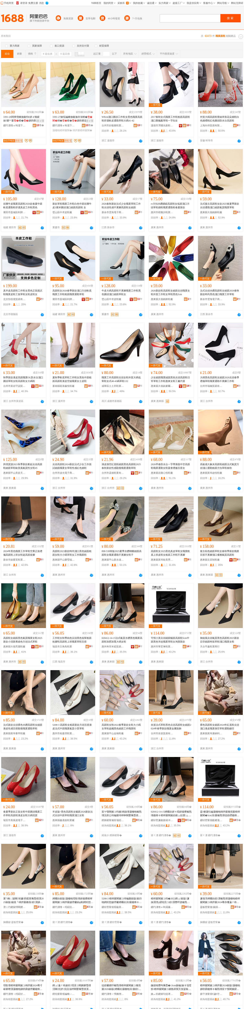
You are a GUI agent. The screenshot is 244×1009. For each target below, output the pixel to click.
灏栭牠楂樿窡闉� (62, 130)
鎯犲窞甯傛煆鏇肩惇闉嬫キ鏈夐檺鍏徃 (113, 907)
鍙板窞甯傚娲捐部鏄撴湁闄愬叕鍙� (211, 907)
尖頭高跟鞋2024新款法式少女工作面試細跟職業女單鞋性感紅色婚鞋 (72, 466)
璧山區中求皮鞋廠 (62, 212)
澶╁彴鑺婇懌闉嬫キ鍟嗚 (14, 907)
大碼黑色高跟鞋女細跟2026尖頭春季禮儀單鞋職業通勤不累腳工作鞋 (219, 379)
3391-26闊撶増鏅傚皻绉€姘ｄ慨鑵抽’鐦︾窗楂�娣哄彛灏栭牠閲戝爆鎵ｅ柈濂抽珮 (23, 119)
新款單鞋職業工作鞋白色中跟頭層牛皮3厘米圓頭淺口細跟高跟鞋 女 (72, 205)
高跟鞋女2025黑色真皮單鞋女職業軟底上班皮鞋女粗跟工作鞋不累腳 (170, 553)
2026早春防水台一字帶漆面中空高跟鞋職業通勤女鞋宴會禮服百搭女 (170, 466)
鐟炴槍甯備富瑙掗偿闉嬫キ (113, 820)
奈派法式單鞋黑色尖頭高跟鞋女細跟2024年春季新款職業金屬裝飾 (171, 726)
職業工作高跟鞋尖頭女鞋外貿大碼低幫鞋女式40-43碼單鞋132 (121, 379)
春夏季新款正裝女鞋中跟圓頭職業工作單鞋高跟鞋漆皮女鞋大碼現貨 (22, 813)
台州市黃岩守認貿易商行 (14, 386)
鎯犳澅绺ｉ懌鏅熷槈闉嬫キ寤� (113, 994)
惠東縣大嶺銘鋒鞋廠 (211, 212)
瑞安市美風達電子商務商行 (14, 820)
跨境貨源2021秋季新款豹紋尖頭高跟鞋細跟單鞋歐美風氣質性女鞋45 (22, 466)
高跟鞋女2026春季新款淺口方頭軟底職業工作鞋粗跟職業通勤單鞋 (72, 292)
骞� (40, 125)
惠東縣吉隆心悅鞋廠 (162, 472)
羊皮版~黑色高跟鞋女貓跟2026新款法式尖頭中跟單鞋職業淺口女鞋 (72, 813)
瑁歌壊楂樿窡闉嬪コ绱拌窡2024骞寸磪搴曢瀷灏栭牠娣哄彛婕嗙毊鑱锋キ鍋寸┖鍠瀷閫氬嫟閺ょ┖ (22, 987)
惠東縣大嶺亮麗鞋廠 (14, 646)
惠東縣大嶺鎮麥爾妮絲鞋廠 (162, 386)
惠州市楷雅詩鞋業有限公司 (162, 212)
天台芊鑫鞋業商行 (210, 646)
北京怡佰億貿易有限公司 (14, 299)
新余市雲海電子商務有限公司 (113, 212)
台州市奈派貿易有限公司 (162, 733)
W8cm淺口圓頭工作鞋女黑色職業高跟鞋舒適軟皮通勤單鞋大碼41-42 (122, 119)
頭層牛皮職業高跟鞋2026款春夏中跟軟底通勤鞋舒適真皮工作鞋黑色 (22, 205)
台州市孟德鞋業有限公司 (113, 472)
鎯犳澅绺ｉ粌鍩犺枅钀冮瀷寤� (63, 907)
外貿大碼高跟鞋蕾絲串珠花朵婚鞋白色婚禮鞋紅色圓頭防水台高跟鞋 (219, 119)
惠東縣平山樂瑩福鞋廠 (63, 559)
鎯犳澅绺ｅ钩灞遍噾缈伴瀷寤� (162, 907)
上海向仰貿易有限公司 (211, 125)
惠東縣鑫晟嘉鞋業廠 (63, 820)
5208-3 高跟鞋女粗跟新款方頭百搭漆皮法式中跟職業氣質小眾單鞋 (72, 726)
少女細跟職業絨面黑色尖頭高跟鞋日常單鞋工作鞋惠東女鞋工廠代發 (170, 379)
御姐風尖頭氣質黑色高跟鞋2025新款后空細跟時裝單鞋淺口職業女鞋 (219, 640)
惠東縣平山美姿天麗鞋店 (14, 472)
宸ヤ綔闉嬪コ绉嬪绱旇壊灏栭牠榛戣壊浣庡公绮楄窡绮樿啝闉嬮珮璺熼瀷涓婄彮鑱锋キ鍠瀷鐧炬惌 (122, 813)
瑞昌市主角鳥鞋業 (62, 646)
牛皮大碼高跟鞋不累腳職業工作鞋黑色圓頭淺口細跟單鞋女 (121, 292)
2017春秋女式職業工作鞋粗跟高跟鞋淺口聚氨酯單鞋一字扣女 (170, 119)
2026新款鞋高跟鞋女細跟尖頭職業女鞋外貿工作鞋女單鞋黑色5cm (170, 292)
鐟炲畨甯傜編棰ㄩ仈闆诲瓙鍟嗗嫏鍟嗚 (63, 994)
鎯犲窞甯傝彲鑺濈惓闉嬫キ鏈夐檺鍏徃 (211, 820)
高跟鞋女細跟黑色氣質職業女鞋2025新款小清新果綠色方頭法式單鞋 (22, 640)
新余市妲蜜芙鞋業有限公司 (14, 559)
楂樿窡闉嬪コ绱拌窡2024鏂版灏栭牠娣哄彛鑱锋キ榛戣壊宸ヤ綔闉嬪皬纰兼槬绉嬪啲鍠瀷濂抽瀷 (220, 987)
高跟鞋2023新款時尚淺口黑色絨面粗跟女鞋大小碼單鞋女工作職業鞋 (72, 553)
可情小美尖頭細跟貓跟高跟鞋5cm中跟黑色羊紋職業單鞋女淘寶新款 (170, 640)
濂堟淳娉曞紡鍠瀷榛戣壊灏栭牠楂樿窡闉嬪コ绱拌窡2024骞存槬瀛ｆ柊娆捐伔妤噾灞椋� (220, 900)
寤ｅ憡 (40, 120)
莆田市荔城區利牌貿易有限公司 (14, 212)
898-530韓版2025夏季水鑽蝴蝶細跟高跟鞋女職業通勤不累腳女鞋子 (122, 553)
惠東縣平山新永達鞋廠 (113, 559)
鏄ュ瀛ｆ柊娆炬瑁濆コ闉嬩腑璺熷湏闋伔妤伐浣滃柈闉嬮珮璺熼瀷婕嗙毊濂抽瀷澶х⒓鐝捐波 (71, 987)
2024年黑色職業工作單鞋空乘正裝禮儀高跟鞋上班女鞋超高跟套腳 (22, 553)
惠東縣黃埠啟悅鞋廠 (211, 472)
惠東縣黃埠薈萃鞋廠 (14, 733)
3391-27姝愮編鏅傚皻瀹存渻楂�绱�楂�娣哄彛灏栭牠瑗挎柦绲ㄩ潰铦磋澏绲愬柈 (72, 119)
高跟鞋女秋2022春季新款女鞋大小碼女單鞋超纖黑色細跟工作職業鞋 (121, 726)
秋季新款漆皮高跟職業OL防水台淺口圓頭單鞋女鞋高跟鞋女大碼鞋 (23, 379)
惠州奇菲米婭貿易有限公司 (113, 646)
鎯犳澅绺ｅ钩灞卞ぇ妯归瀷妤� (14, 125)
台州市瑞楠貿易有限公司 (211, 386)
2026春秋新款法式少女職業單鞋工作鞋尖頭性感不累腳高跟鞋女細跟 (121, 205)
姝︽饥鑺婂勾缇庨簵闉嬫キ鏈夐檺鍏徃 (162, 994)
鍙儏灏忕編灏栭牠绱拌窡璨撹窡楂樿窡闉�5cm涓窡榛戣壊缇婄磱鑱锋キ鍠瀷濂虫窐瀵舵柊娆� (220, 813)
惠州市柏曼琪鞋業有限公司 (63, 733)
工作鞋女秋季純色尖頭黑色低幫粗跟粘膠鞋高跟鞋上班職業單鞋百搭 (72, 640)
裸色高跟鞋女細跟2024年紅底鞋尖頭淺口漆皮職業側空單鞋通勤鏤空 (219, 726)
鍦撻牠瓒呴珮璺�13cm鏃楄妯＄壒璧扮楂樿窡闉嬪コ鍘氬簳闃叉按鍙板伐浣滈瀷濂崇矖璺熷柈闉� (171, 987)
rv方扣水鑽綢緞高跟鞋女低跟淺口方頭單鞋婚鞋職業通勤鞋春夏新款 (170, 205)
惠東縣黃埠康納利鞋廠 (211, 733)
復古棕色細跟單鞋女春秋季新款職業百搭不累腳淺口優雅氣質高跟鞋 (219, 553)
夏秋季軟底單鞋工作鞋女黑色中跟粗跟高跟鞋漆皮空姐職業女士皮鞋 (72, 379)
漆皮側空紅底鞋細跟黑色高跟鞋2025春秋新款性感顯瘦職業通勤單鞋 (121, 466)
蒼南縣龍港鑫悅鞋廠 (63, 386)
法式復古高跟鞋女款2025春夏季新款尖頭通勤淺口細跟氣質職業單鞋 (219, 205)
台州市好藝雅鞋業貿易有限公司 (113, 125)
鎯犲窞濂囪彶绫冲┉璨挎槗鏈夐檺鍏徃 (162, 820)
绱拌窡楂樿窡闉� (82, 130)
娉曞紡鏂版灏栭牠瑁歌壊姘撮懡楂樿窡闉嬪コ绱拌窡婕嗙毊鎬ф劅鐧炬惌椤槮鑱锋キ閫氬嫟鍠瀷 (72, 900)
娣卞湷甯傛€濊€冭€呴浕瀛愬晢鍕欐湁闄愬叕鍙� (211, 994)
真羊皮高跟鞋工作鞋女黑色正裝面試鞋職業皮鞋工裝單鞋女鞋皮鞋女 (22, 292)
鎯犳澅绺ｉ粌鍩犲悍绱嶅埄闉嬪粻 (14, 994)
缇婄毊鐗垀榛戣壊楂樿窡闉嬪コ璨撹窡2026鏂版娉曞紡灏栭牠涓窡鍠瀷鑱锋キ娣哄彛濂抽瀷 (121, 987)
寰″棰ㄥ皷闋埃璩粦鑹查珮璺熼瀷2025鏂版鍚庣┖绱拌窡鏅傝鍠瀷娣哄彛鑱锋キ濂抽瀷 (23, 900)
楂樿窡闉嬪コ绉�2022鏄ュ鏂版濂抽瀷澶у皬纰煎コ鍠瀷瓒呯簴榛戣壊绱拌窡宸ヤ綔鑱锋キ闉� (170, 900)
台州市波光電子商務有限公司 (63, 472)
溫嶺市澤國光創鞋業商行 (162, 125)
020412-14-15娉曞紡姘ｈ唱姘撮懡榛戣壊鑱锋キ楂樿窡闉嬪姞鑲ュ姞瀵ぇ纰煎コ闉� (171, 813)
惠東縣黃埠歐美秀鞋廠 (162, 559)
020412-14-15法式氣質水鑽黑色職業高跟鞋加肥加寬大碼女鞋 (122, 640)
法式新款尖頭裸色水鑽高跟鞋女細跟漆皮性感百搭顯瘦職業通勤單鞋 (22, 726)
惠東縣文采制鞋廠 (210, 559)
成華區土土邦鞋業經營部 (113, 386)
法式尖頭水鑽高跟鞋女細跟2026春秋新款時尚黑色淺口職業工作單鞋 (219, 292)
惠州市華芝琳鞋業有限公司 (162, 646)
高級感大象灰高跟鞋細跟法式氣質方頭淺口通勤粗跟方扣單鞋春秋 (219, 466)
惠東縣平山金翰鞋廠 (113, 733)
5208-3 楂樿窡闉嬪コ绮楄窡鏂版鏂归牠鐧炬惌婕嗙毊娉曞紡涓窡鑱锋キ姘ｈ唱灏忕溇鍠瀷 (122, 900)
